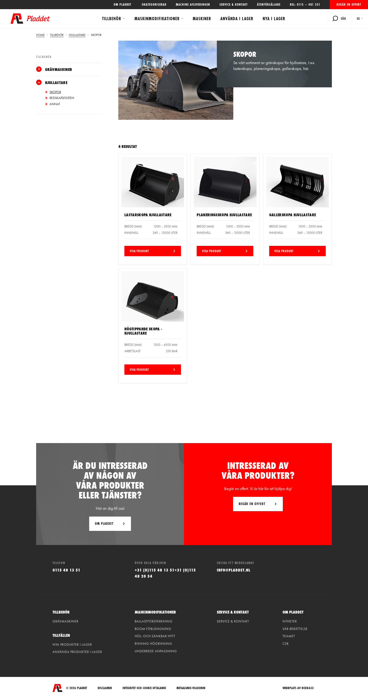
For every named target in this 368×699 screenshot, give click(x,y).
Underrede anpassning (156, 651)
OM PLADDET (123, 4)
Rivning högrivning (153, 643)
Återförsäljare (268, 4)
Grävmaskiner (58, 69)
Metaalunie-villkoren (190, 688)
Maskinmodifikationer (157, 18)
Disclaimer (105, 688)
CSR (286, 643)
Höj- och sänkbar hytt (155, 636)
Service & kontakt (233, 4)
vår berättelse (295, 629)
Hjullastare (56, 82)
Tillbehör (111, 18)
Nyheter (290, 621)
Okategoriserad (154, 4)
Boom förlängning (153, 629)
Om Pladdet (104, 523)
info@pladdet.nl (233, 570)
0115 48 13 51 (66, 570)
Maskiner (202, 18)
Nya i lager (274, 18)
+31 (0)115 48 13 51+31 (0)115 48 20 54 (165, 573)
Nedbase (308, 688)
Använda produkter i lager (77, 652)
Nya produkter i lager (72, 644)
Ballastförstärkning (153, 621)
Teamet (289, 636)
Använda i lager (236, 18)
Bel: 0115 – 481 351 (305, 4)
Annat (55, 104)
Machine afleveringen (193, 4)
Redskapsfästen (62, 98)
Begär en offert (349, 4)
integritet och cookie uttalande (144, 688)
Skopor (55, 92)
